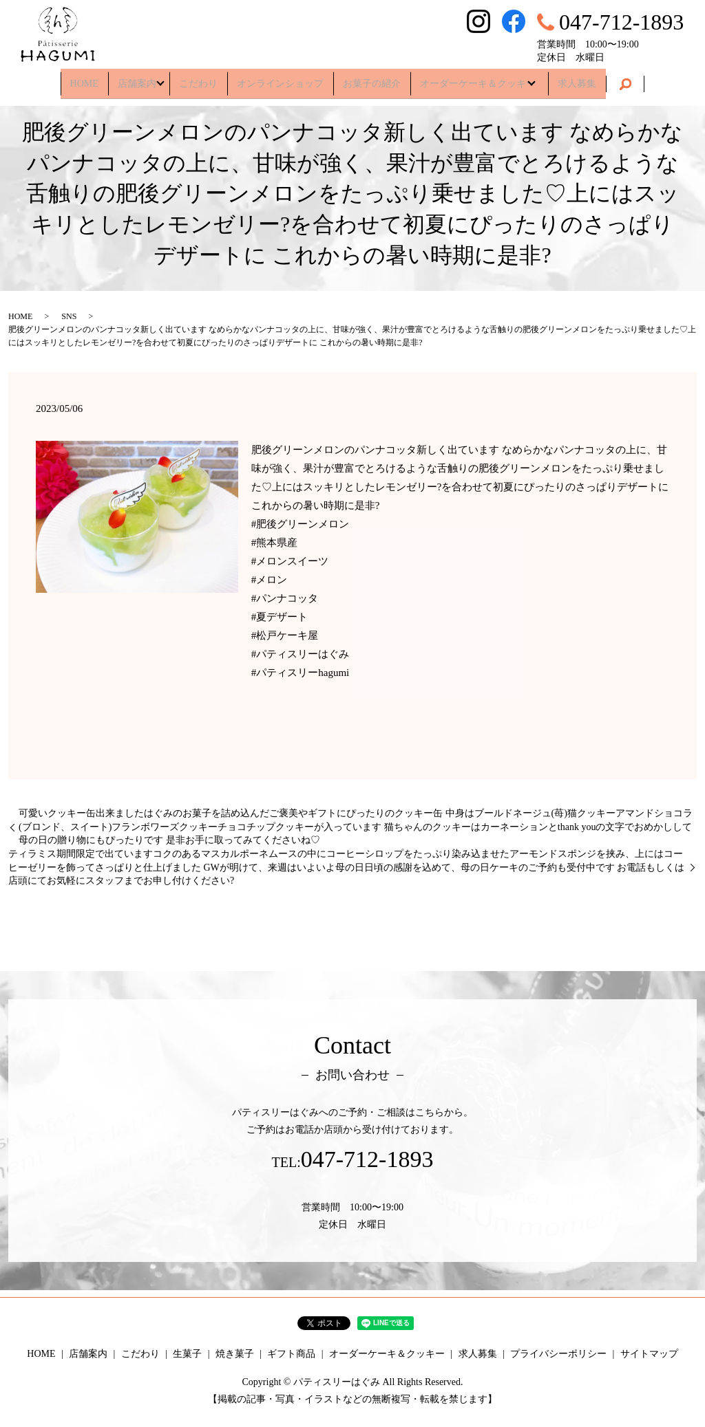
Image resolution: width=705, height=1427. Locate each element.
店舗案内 (131, 79)
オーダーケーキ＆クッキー (478, 79)
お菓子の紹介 (372, 79)
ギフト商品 (291, 1354)
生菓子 (187, 1354)
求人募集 (584, 79)
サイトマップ (649, 1354)
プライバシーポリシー (558, 1354)
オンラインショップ (280, 79)
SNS (68, 316)
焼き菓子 (234, 1354)
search (632, 79)
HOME (77, 79)
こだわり (198, 79)
